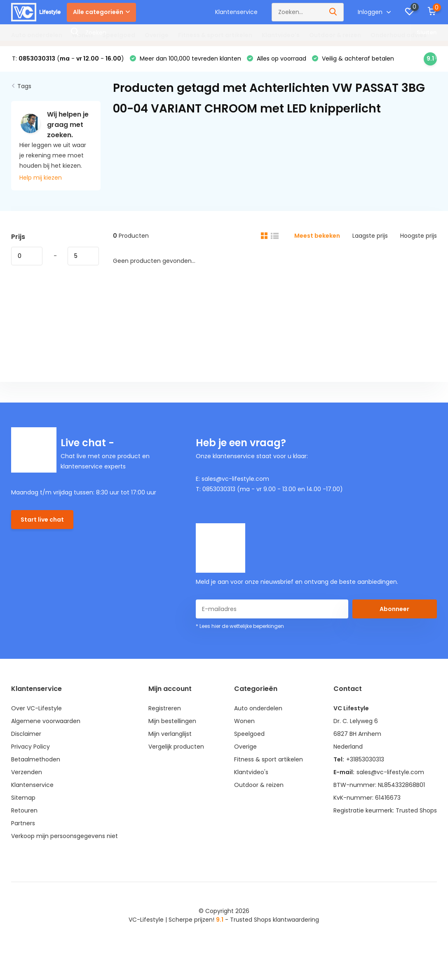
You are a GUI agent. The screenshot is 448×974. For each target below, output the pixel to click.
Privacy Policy (30, 746)
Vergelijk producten (176, 746)
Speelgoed (118, 35)
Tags (24, 86)
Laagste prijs (370, 236)
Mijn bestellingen (172, 721)
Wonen (82, 35)
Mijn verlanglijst (170, 734)
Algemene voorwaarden (45, 721)
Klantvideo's (281, 35)
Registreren (164, 708)
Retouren (24, 810)
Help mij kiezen (40, 177)
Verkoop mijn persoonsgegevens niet (64, 836)
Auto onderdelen (36, 35)
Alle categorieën (101, 12)
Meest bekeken (317, 236)
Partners (23, 823)
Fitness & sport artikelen (215, 35)
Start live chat (42, 519)
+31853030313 (365, 759)
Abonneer (394, 609)
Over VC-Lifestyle (36, 708)
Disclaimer (26, 734)
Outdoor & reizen (335, 35)
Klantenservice (236, 12)
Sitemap (23, 798)
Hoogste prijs (418, 236)
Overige (157, 35)
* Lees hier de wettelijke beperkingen (240, 626)
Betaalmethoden (35, 759)
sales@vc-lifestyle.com (390, 772)
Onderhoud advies (399, 35)
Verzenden (26, 772)
